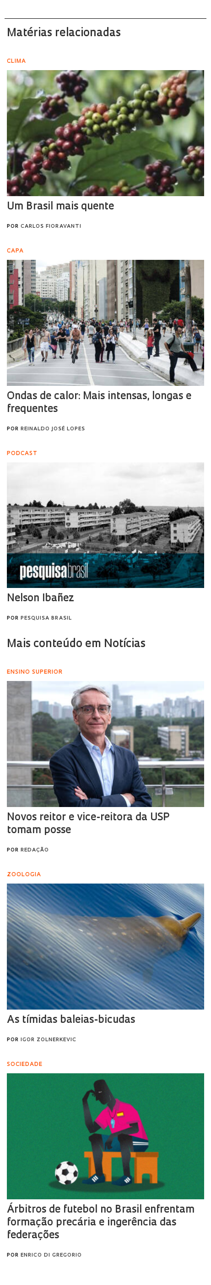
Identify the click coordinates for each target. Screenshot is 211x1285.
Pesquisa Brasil (46, 618)
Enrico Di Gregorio (51, 1255)
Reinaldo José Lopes (53, 429)
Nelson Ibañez (40, 598)
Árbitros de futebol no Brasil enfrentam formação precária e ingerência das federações (101, 1223)
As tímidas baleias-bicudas (71, 1020)
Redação (35, 850)
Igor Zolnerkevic (48, 1040)
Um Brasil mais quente (60, 207)
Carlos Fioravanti (51, 226)
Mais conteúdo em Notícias (76, 644)
